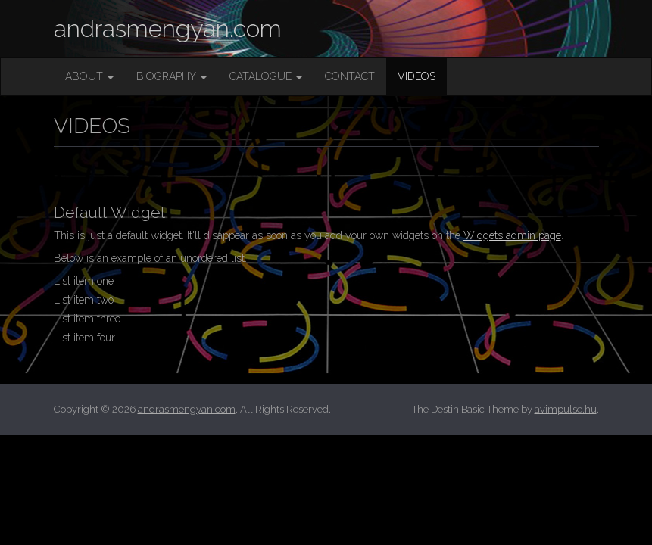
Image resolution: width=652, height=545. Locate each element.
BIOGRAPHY (171, 76)
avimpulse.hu (566, 409)
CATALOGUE (265, 76)
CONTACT (350, 76)
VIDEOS (416, 76)
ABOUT (89, 76)
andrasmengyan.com (168, 28)
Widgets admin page (512, 235)
